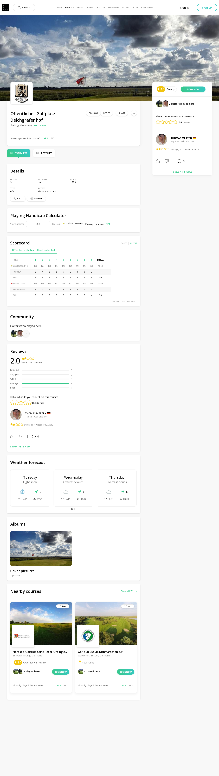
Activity (46, 153)
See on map (40, 125)
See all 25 (129, 591)
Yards (124, 243)
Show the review (20, 446)
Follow (93, 113)
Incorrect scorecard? (123, 301)
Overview (21, 153)
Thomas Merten (35, 413)
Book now (61, 671)
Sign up (207, 7)
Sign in (184, 7)
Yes (46, 138)
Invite (106, 113)
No (52, 138)
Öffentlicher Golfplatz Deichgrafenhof (33, 249)
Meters (133, 243)
